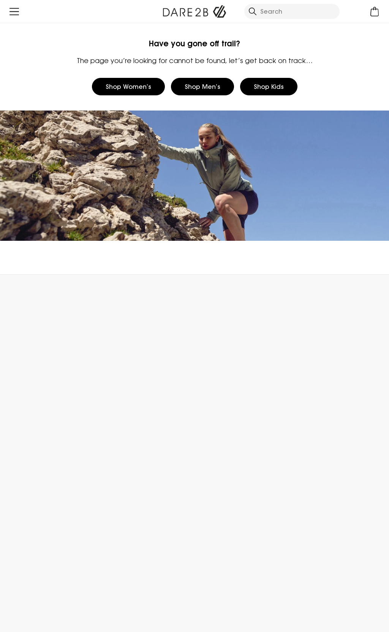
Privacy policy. (106, 549)
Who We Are (212, 348)
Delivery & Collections (38, 348)
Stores (203, 372)
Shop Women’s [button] (128, 86)
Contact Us (314, 291)
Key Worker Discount (319, 421)
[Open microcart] (375, 11)
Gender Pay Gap (220, 396)
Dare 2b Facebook (204, 587)
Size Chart (304, 384)
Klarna (298, 445)
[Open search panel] (292, 11)
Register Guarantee (319, 372)
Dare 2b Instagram (219, 587)
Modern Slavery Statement (234, 421)
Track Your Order (31, 372)
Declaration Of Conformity (234, 433)
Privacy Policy (297, 621)
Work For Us (210, 384)
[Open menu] (14, 11)
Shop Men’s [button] (202, 86)
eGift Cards (306, 348)
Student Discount (315, 396)
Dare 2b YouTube (235, 587)
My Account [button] (105, 291)
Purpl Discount (310, 408)
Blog (200, 360)
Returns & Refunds (33, 360)
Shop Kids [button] (269, 86)
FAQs (107, 360)
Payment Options (315, 433)
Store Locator (210, 291)
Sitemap (207, 445)
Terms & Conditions (229, 621)
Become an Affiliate (318, 469)
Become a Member (318, 360)
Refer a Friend (309, 457)
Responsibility (214, 408)
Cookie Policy (356, 621)
